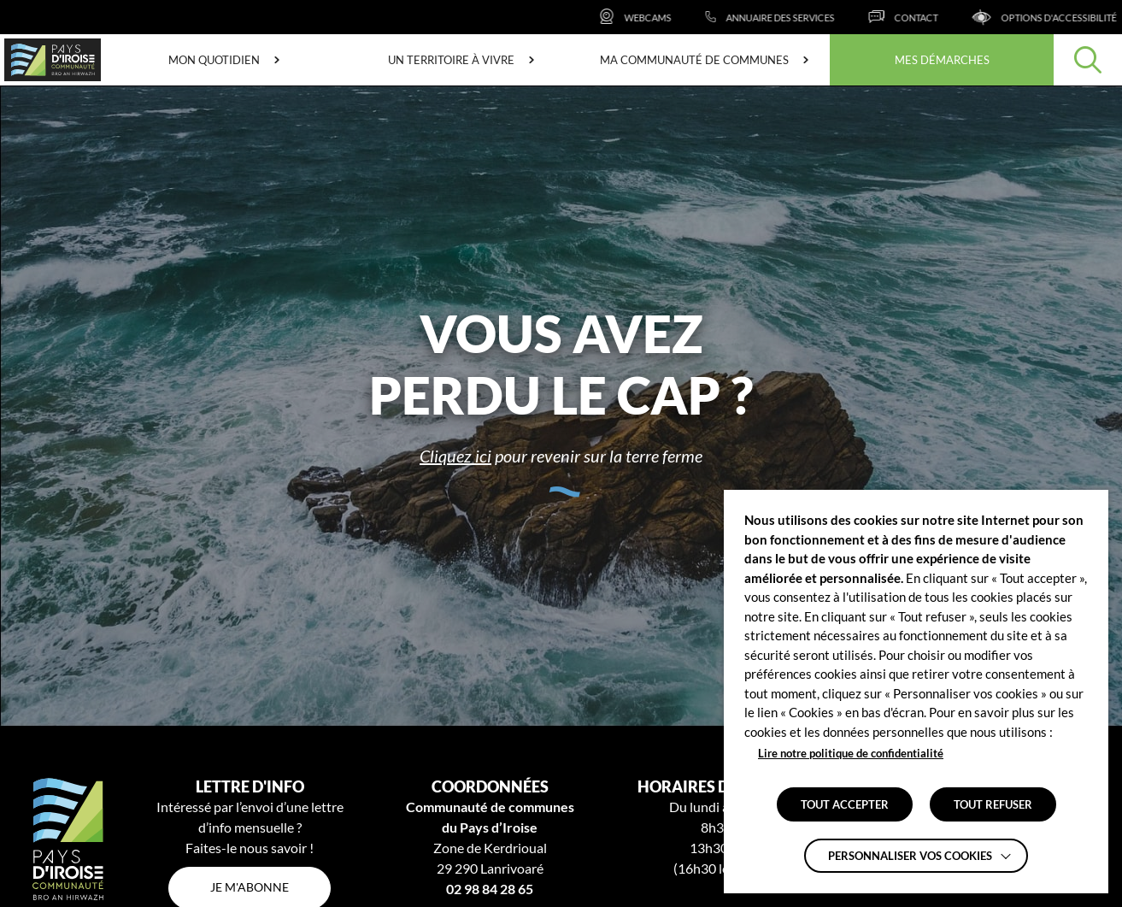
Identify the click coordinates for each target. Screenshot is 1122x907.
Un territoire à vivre (451, 60)
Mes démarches (942, 60)
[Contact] (927, 17)
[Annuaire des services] (794, 17)
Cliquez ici (455, 455)
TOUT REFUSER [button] (993, 804)
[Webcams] (659, 17)
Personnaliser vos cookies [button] (910, 856)
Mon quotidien (214, 60)
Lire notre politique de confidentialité (850, 753)
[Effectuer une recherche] (1088, 59)
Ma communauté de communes (694, 60)
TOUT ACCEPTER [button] (845, 804)
